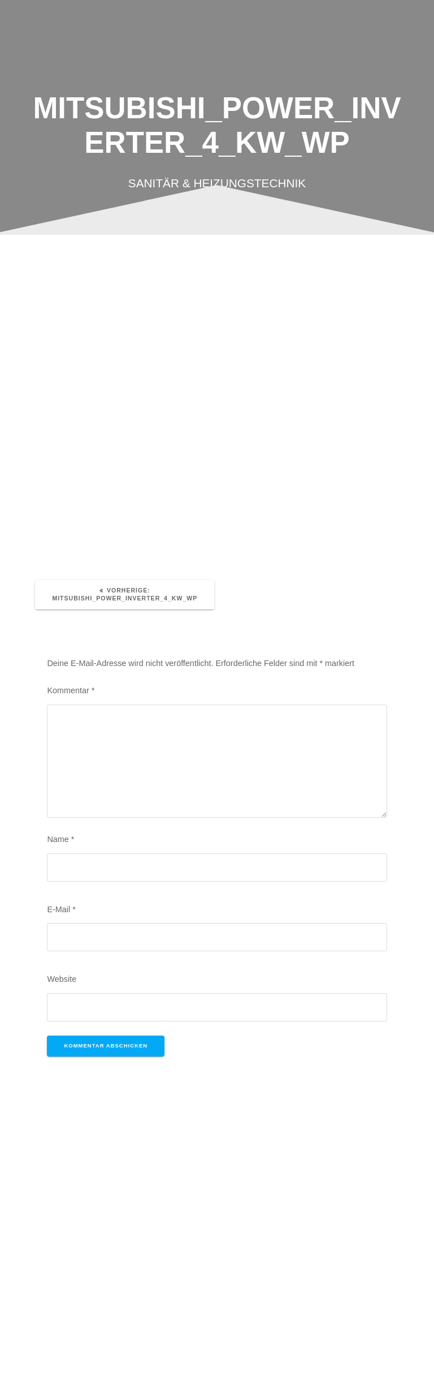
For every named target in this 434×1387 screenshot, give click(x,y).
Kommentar (70, 690)
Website (61, 979)
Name (60, 839)
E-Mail (61, 909)
